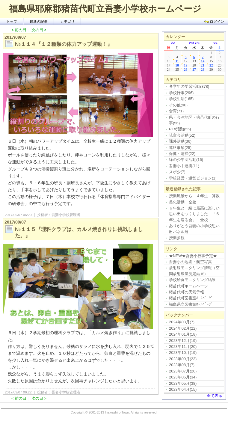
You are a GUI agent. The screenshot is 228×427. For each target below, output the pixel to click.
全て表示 (214, 395)
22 (211, 65)
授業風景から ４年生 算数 (194, 196)
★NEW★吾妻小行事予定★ (193, 256)
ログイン (214, 21)
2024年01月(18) (183, 334)
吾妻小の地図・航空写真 (190, 261)
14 (203, 61)
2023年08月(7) (181, 365)
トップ (11, 21)
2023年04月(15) (183, 389)
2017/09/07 (15, 37)
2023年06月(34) (183, 377)
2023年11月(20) (183, 346)
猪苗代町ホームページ (188, 286)
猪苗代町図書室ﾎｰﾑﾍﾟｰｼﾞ (191, 298)
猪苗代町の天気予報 (186, 292)
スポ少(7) (177, 172)
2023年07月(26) (183, 371)
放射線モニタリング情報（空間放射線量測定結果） (194, 270)
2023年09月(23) (183, 359)
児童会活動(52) (182, 135)
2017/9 (194, 43)
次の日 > (38, 30)
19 (186, 65)
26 (186, 70)
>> (215, 43)
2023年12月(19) (183, 340)
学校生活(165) (181, 98)
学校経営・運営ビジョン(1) (193, 178)
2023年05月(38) (183, 383)
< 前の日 (18, 30)
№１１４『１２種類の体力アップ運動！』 (63, 44)
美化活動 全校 (182, 202)
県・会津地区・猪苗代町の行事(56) (194, 120)
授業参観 (177, 238)
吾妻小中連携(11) (184, 166)
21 (203, 65)
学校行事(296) (181, 92)
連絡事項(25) (180, 147)
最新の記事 (39, 21)
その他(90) (178, 105)
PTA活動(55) (180, 129)
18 (177, 65)
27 (194, 70)
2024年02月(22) (183, 328)
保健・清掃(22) (182, 153)
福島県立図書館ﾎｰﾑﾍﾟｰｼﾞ (191, 304)
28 (203, 70)
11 (177, 61)
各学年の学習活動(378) (189, 86)
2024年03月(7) (181, 322)
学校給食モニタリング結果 (192, 279)
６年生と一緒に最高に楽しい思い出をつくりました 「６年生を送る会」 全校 (194, 214)
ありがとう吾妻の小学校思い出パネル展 (194, 229)
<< (173, 43)
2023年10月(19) (183, 352)
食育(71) (176, 111)
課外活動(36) (180, 141)
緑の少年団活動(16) (186, 159)
